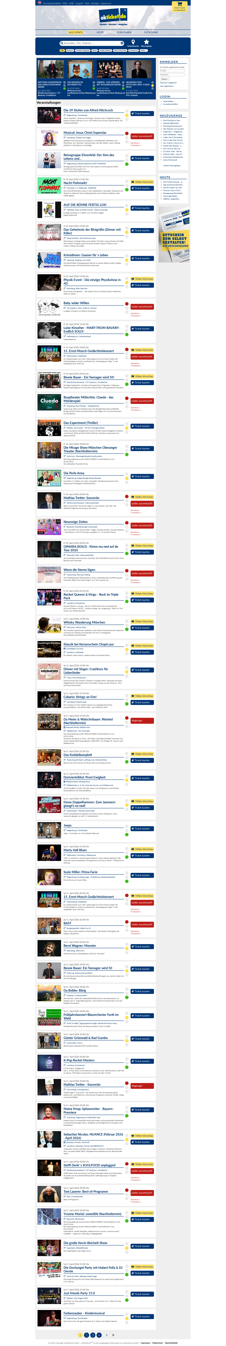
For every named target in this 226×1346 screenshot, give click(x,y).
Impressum (105, 3)
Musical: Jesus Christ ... (172, 190)
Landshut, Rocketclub (76, 603)
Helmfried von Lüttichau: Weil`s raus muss (138, 84)
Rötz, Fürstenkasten (75, 1196)
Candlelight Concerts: (74, 648)
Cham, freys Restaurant (76, 677)
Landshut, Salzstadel (75, 652)
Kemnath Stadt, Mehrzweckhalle (80, 555)
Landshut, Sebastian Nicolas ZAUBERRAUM (85, 1146)
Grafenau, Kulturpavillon (77, 995)
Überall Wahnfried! (171, 123)
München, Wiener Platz (76, 627)
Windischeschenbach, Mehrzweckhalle (83, 503)
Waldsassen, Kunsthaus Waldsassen (81, 855)
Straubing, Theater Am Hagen (79, 137)
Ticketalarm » (136, 145)
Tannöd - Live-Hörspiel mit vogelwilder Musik (109, 83)
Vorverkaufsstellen (52, 3)
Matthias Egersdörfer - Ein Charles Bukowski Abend (50, 84)
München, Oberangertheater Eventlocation (84, 456)
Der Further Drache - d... (173, 182)
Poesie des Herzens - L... (173, 146)
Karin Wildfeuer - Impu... (173, 134)
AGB (71, 3)
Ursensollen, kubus (74, 1043)
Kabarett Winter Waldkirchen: (77, 727)
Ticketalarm (124, 32)
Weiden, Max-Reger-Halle (77, 1298)
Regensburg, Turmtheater (77, 115)
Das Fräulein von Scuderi (173, 129)
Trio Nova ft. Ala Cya (171, 148)
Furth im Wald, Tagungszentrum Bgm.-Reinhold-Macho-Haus (92, 1023)
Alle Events (76, 32)
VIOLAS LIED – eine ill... (173, 154)
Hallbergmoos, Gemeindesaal (79, 336)
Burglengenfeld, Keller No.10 (79, 928)
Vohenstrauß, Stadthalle (76, 356)
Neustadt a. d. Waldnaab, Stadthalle (81, 188)
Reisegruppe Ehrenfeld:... (173, 193)
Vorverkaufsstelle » (170, 104)
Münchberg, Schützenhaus (78, 1089)
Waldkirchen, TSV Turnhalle (78, 731)
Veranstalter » (168, 101)
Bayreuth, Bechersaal (75, 1219)
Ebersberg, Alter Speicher (77, 288)
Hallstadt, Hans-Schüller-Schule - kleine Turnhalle (87, 210)
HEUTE (100, 32)
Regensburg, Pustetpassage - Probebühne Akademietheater (91, 877)
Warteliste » (135, 143)
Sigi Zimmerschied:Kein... (173, 185)
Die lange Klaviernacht (172, 126)
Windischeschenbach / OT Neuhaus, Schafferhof (87, 382)
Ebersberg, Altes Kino (75, 950)
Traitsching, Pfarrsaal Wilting (78, 575)
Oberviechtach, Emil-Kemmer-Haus (81, 238)
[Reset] (122, 43)
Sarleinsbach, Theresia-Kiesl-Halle (80, 811)
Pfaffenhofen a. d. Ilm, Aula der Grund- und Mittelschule (90, 785)
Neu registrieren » (167, 86)
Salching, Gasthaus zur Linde (78, 260)
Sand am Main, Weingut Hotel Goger (82, 1276)
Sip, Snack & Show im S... (173, 143)
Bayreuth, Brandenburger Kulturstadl (82, 527)
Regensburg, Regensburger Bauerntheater (84, 478)
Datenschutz (157, 1343)
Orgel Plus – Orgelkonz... (173, 131)
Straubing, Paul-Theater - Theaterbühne (83, 406)
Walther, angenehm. (171, 199)
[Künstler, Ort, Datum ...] (91, 43)
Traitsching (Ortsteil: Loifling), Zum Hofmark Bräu (87, 760)
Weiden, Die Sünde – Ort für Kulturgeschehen (86, 428)
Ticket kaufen (141, 113)
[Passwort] (172, 74)
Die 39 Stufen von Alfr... (173, 187)
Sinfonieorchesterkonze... (173, 157)
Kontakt (95, 3)
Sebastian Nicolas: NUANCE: (77, 1142)
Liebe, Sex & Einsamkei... (173, 137)
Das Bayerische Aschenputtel (75, 83)
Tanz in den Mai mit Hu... (173, 140)
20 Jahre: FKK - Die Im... (173, 151)
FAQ (65, 3)
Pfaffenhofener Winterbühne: (77, 781)
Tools (87, 3)
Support (79, 3)
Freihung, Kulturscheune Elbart (79, 973)
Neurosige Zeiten (170, 196)
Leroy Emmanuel (170, 160)
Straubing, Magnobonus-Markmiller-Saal (83, 1117)
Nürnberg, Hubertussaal (76, 702)
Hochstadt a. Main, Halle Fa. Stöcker (82, 308)
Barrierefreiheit (171, 1343)
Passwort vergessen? (168, 82)
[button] (165, 79)
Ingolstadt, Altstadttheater (77, 1248)
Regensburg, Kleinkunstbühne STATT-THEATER (86, 163)
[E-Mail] (172, 70)
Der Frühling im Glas (171, 120)
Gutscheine (151, 32)
